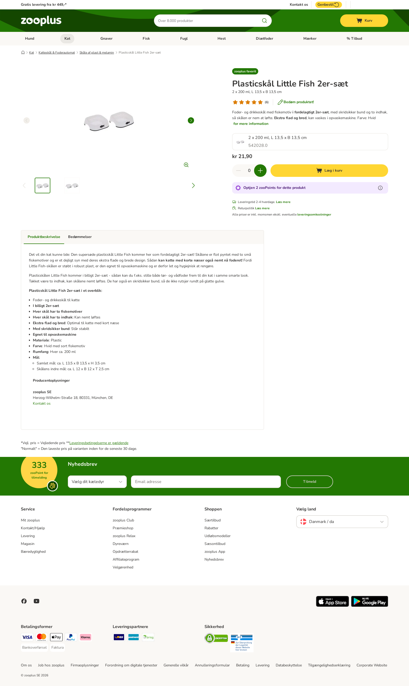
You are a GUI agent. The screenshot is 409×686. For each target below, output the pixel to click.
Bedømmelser (80, 236)
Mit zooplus (30, 520)
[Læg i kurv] (329, 170)
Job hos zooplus (51, 665)
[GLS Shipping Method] (119, 638)
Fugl (184, 38)
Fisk (146, 38)
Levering (28, 535)
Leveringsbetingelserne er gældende (98, 442)
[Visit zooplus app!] (332, 605)
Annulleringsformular (212, 665)
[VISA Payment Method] (27, 638)
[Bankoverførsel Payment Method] (34, 647)
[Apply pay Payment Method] (56, 638)
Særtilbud (212, 520)
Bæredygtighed (33, 551)
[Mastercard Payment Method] (41, 638)
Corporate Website (372, 665)
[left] (26, 120)
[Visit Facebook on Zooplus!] (24, 601)
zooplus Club (123, 520)
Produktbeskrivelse (44, 236)
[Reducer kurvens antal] (238, 170)
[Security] (216, 639)
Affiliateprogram (126, 559)
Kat (67, 38)
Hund (29, 38)
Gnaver (106, 38)
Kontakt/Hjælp (33, 528)
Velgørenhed (123, 567)
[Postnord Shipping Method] (133, 638)
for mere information (250, 123)
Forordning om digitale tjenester (131, 665)
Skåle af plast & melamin (97, 52)
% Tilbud (354, 38)
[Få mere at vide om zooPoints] (380, 188)
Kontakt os (299, 4)
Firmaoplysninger (85, 665)
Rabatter (211, 528)
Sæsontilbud (214, 543)
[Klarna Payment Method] (85, 638)
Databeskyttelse (289, 665)
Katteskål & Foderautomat (57, 52)
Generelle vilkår (176, 665)
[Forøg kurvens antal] (260, 170)
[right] (191, 120)
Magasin (27, 543)
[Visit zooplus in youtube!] (36, 601)
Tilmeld (309, 481)
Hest (222, 38)
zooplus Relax (124, 535)
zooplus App (214, 551)
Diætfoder (264, 38)
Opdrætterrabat (125, 551)
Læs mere (283, 202)
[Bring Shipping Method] (148, 638)
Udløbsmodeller (217, 535)
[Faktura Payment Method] (57, 647)
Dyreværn (121, 543)
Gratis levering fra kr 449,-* (44, 4)
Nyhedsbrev (214, 559)
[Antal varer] (249, 170)
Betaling (242, 665)
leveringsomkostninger (314, 214)
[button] (245, 71)
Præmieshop (123, 528)
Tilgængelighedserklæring (329, 665)
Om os (26, 665)
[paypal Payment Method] (71, 638)
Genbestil (328, 5)
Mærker (309, 38)
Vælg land (306, 509)
